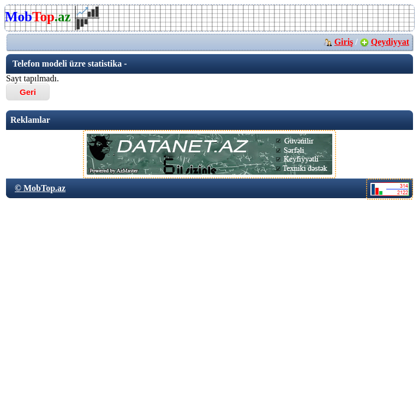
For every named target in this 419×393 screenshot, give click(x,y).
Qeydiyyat (390, 41)
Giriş (344, 41)
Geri (28, 92)
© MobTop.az (40, 188)
